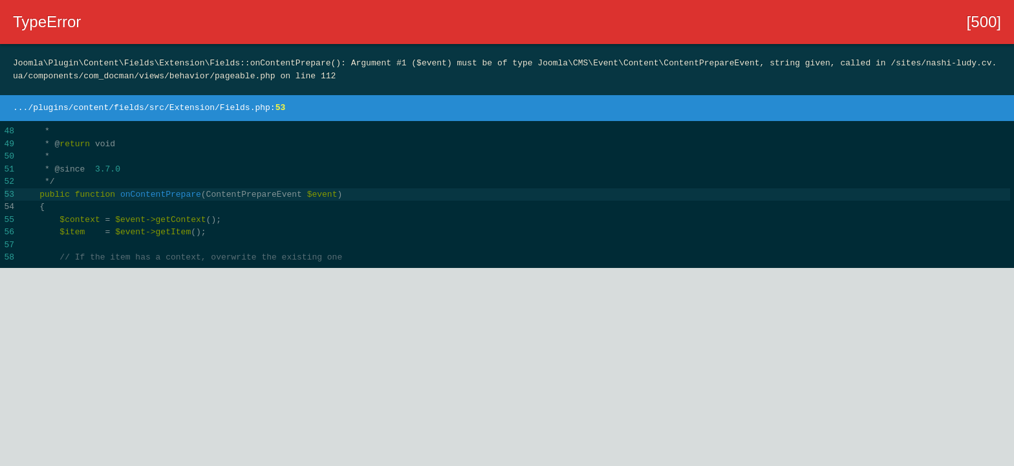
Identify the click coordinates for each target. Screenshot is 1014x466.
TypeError (47, 21)
